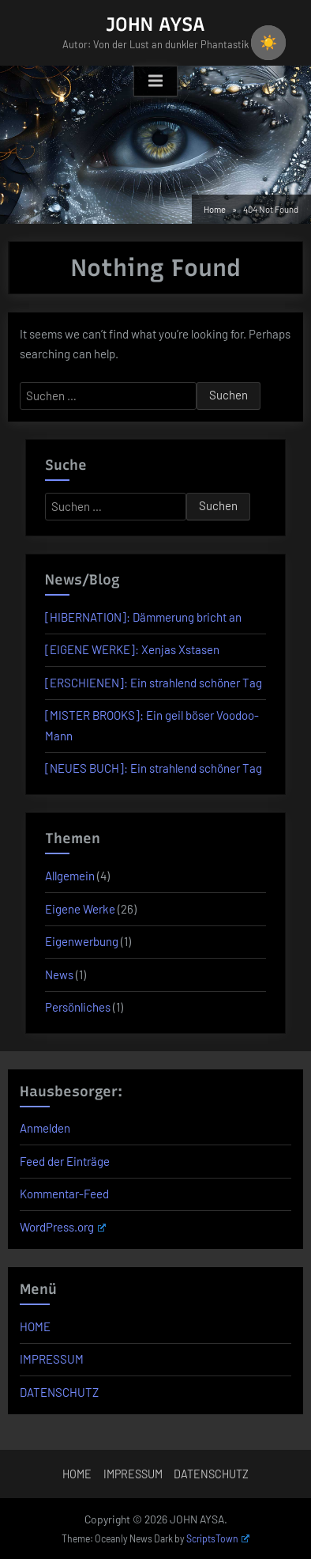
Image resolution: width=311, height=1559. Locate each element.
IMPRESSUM (52, 1359)
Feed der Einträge (65, 1161)
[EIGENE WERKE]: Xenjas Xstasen (132, 649)
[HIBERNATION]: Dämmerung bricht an (143, 617)
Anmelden (45, 1128)
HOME (35, 1326)
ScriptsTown (217, 1538)
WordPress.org (63, 1227)
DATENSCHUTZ (59, 1392)
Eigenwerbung (81, 941)
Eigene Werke (80, 909)
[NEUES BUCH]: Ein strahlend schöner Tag (153, 768)
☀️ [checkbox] (268, 43)
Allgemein (70, 875)
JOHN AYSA (155, 24)
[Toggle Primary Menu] (155, 81)
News (59, 974)
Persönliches (78, 1007)
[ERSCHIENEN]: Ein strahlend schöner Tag (153, 682)
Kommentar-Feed (64, 1193)
